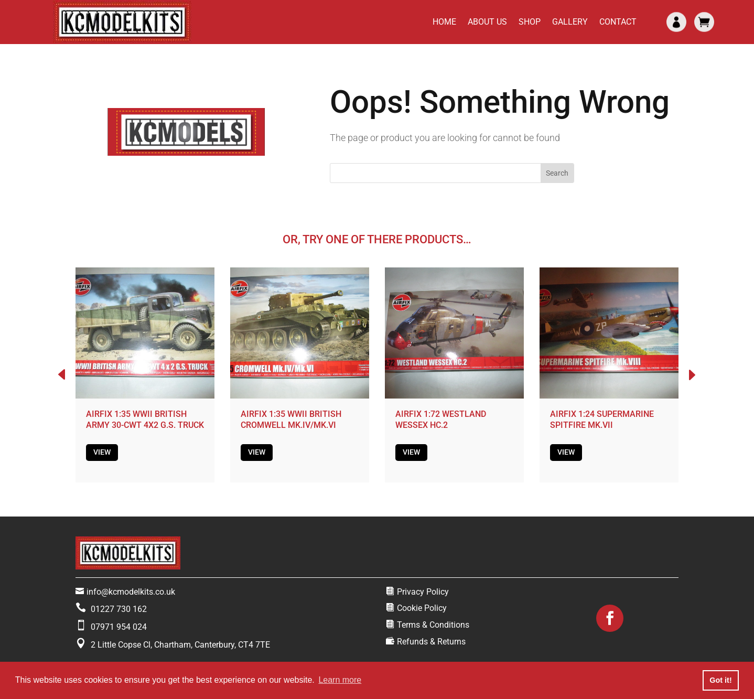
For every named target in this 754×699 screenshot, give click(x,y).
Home (444, 22)
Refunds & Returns (431, 642)
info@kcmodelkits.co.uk (131, 592)
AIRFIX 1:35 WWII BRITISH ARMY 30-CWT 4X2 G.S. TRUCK (145, 419)
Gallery (570, 22)
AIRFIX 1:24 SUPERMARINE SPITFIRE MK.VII (602, 419)
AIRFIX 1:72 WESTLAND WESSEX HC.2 (440, 419)
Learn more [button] (339, 679)
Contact (618, 22)
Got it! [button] (720, 680)
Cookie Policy (422, 608)
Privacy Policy (423, 592)
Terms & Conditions (433, 625)
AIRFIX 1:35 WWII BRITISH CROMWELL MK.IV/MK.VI (291, 419)
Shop (530, 22)
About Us (487, 22)
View (102, 452)
